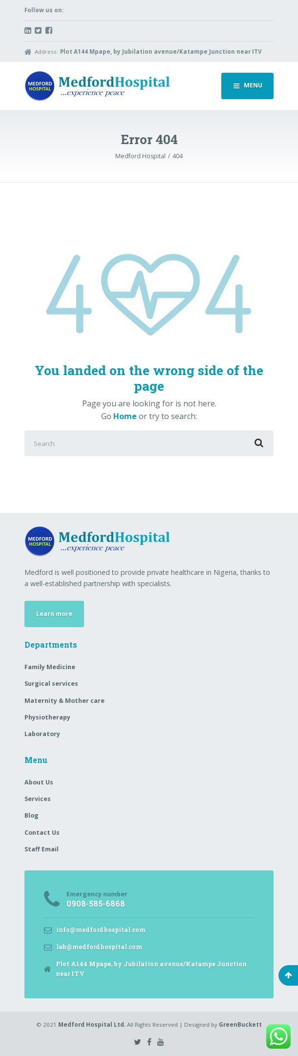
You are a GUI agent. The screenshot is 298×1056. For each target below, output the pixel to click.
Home (125, 416)
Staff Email (41, 849)
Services (37, 799)
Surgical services (51, 683)
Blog (31, 815)
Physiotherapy (47, 717)
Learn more (54, 614)
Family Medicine (49, 667)
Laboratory (42, 734)
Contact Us (42, 832)
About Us (38, 782)
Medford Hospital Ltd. (92, 1024)
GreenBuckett (240, 1024)
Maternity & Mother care (64, 701)
